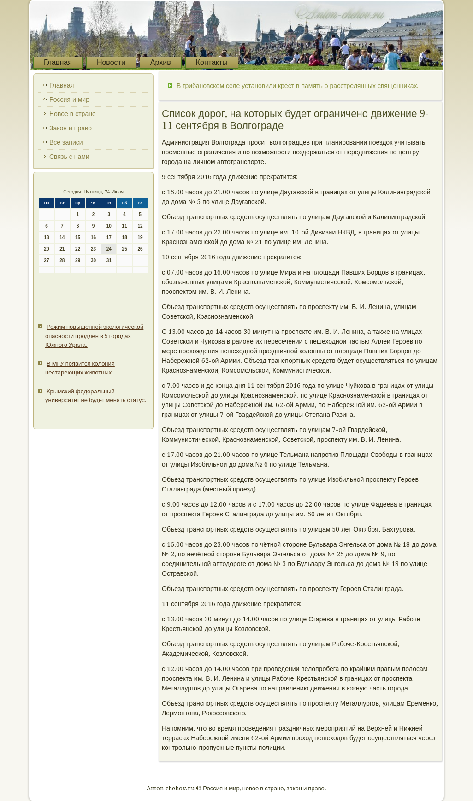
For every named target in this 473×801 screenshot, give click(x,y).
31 (109, 260)
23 (93, 248)
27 (46, 260)
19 (139, 237)
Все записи (66, 142)
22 (77, 248)
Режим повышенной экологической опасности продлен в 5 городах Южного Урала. (94, 335)
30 (93, 260)
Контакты (212, 62)
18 (124, 237)
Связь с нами (69, 156)
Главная (58, 62)
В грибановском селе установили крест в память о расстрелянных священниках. (298, 85)
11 (124, 225)
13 (46, 237)
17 (109, 237)
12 (139, 225)
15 (77, 237)
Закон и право (70, 128)
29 (77, 260)
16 (93, 237)
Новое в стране (72, 113)
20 (46, 248)
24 (109, 248)
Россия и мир (69, 99)
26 (139, 248)
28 (62, 260)
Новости (111, 62)
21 (62, 248)
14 (62, 237)
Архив (160, 62)
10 (109, 225)
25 (124, 248)
